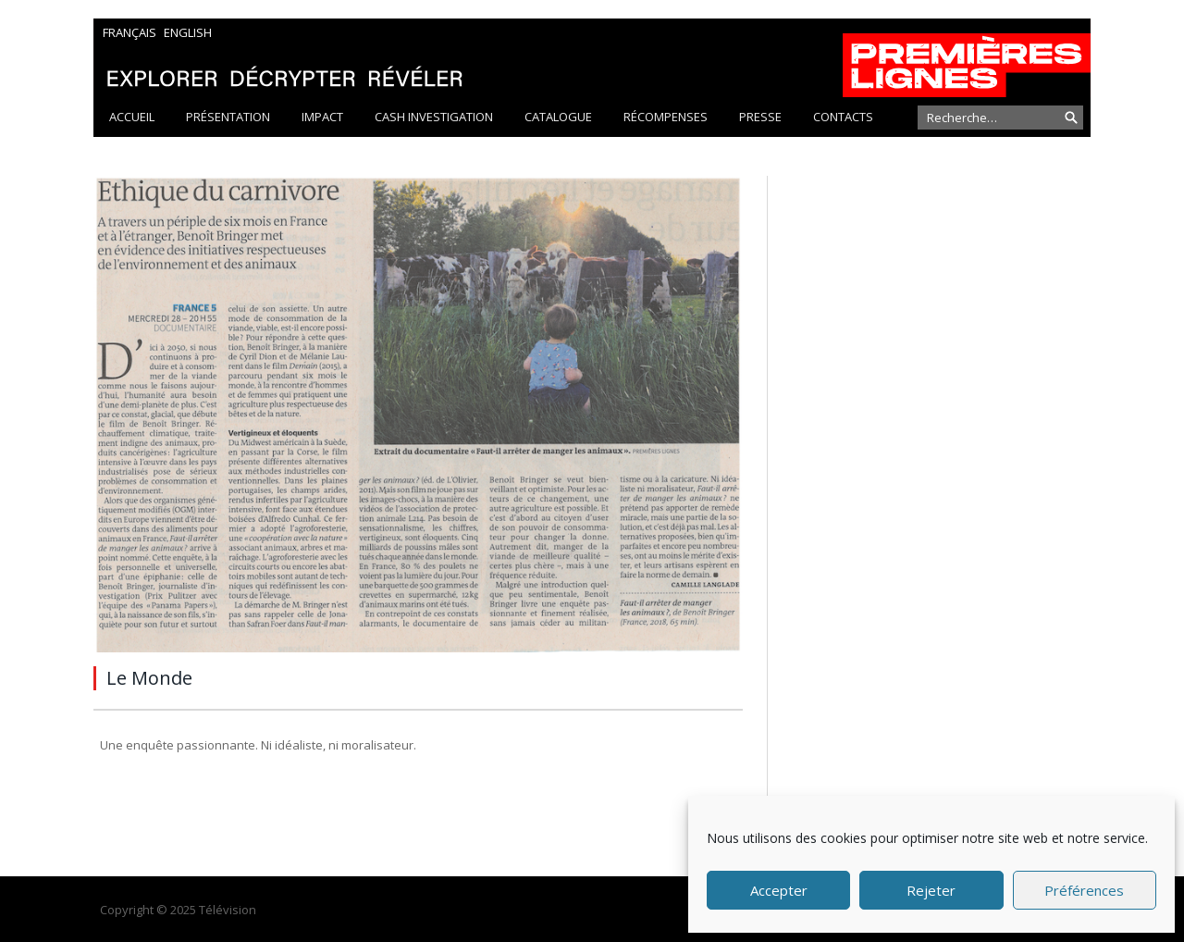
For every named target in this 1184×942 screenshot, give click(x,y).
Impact (322, 116)
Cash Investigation (434, 116)
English (188, 32)
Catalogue (558, 116)
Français (129, 32)
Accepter (779, 890)
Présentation (228, 116)
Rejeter (931, 890)
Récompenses (665, 116)
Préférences (1084, 890)
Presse (760, 116)
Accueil (131, 116)
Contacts (843, 116)
